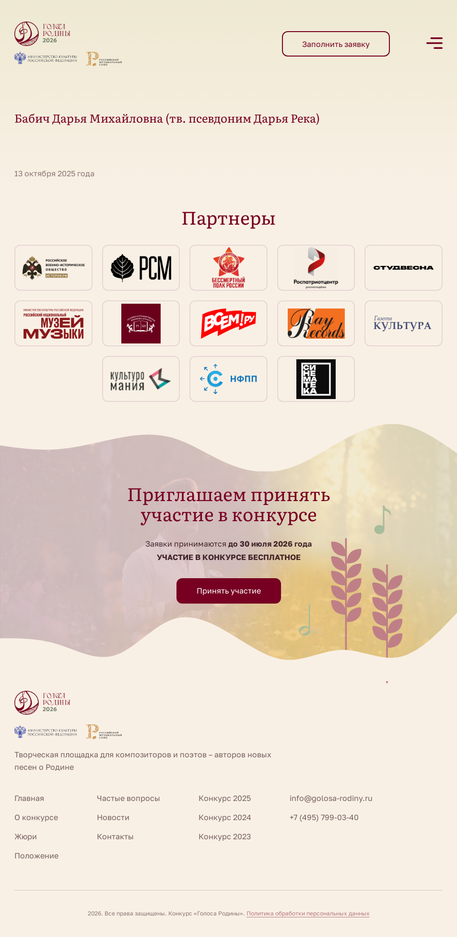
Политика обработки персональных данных (308, 913)
